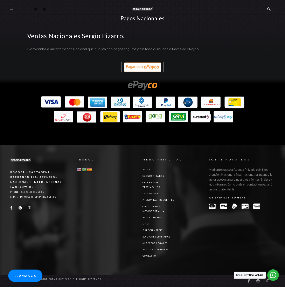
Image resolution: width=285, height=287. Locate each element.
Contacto (149, 256)
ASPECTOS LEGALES (155, 243)
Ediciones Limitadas (156, 236)
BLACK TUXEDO (152, 217)
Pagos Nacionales (155, 249)
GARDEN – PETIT (152, 230)
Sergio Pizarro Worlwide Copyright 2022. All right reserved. (56, 279)
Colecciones (151, 206)
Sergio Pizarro (153, 176)
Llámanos (25, 276)
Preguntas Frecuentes (158, 199)
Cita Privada (150, 193)
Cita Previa (150, 182)
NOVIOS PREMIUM (153, 211)
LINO (145, 223)
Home (146, 169)
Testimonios (151, 187)
